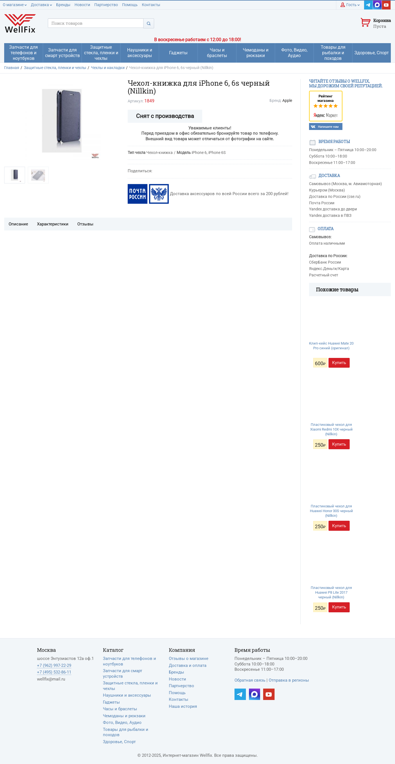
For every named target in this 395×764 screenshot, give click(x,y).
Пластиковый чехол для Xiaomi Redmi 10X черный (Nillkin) (331, 429)
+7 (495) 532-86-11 (54, 672)
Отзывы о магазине (188, 658)
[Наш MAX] (377, 5)
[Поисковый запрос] (96, 23)
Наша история (183, 706)
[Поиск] (148, 23)
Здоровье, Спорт (119, 741)
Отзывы (85, 224)
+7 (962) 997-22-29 (54, 665)
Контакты (151, 5)
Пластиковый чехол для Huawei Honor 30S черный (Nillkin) (331, 511)
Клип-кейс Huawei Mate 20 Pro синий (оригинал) (331, 345)
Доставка (41, 5)
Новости (82, 5)
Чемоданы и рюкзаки (124, 715)
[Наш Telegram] (368, 5)
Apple (287, 100)
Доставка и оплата (187, 665)
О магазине (15, 5)
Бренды (63, 5)
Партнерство (106, 5)
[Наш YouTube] (386, 5)
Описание (18, 224)
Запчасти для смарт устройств (122, 673)
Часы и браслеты (120, 708)
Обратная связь (249, 680)
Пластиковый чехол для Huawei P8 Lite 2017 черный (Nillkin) (331, 592)
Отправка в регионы (289, 680)
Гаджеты (111, 702)
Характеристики (52, 224)
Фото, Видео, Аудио (122, 722)
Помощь (130, 5)
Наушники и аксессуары (127, 695)
